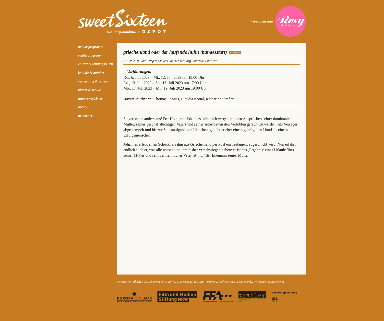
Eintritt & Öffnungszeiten (95, 64)
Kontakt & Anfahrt (91, 73)
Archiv (82, 107)
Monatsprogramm (90, 47)
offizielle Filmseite (205, 61)
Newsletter (85, 116)
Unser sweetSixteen (91, 98)
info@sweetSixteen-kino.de (236, 281)
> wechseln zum (261, 21)
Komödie (235, 52)
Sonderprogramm (90, 55)
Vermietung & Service (93, 81)
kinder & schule (89, 90)
